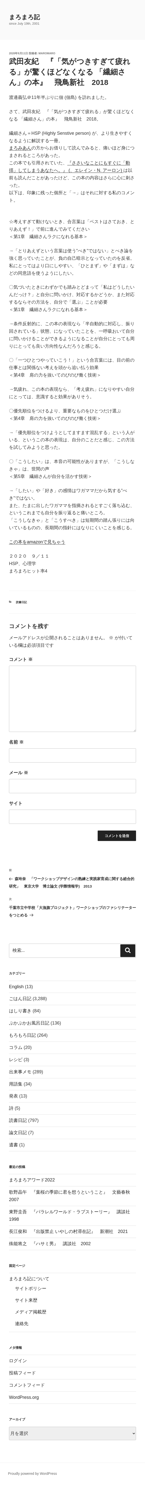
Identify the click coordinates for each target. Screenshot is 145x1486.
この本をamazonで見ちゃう (37, 541)
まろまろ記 (24, 17)
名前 (16, 742)
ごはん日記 (20, 998)
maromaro (47, 53)
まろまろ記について (29, 1278)
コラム (15, 1047)
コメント (21, 659)
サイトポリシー (30, 1288)
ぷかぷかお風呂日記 (29, 1023)
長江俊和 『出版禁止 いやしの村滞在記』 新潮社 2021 (68, 1231)
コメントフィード (27, 1385)
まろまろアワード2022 (32, 1179)
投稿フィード (22, 1372)
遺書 (13, 1144)
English (16, 986)
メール (18, 772)
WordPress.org (24, 1397)
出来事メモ (20, 1071)
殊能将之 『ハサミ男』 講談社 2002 (50, 1243)
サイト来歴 (26, 1300)
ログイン (18, 1360)
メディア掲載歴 (30, 1311)
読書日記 (21, 602)
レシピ (15, 1059)
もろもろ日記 (22, 1035)
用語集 (15, 1084)
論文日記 (18, 1132)
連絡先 (21, 1323)
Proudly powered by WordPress (32, 1474)
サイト (15, 803)
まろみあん (20, 147)
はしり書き (20, 1010)
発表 (13, 1096)
